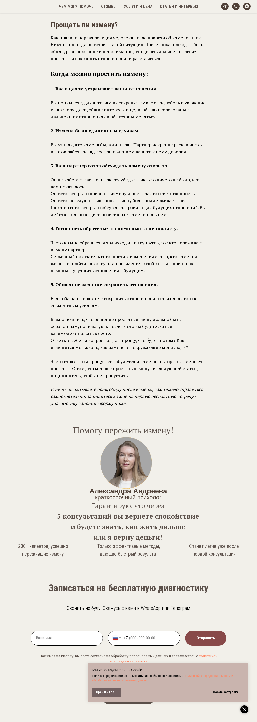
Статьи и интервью (179, 6)
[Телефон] (236, 6)
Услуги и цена (138, 6)
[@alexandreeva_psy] (225, 6)
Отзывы (108, 6)
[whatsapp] (247, 6)
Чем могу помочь (76, 6)
